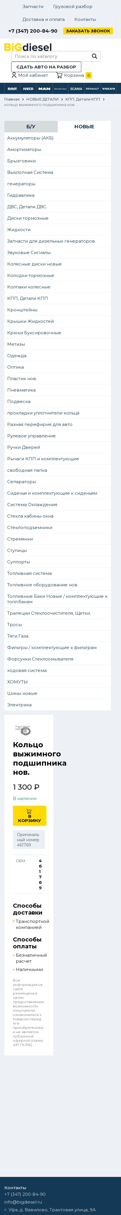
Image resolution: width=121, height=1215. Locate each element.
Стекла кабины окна (30, 516)
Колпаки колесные (29, 287)
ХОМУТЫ (17, 682)
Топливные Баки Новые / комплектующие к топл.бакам (57, 598)
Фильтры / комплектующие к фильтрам (52, 647)
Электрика (19, 704)
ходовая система (27, 670)
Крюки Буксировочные (34, 332)
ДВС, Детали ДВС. (27, 206)
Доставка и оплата (43, 19)
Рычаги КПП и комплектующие (43, 458)
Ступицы (17, 550)
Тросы (14, 624)
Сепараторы (21, 481)
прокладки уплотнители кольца (43, 413)
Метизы (16, 344)
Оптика (15, 367)
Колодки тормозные (30, 275)
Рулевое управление (31, 436)
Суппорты (18, 562)
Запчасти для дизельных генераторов (51, 241)
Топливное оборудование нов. (42, 584)
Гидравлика (20, 195)
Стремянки (20, 539)
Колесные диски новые (34, 264)
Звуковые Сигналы (29, 252)
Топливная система (29, 573)
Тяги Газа (17, 636)
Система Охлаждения (32, 504)
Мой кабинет (33, 75)
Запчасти (33, 6)
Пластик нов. (22, 378)
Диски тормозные (28, 218)
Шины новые (22, 693)
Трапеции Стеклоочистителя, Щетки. (49, 613)
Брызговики (21, 161)
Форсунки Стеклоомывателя (40, 659)
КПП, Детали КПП (27, 298)
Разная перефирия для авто (39, 424)
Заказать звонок (88, 31)
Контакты (85, 19)
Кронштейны (22, 309)
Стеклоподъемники (29, 527)
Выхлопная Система (30, 172)
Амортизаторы (24, 149)
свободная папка (27, 470)
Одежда (16, 355)
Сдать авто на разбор (46, 67)
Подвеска (18, 401)
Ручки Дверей (23, 447)
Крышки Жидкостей (30, 321)
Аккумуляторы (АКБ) (30, 138)
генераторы (21, 183)
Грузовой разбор (73, 6)
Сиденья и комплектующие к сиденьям (52, 493)
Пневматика (21, 390)
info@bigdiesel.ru (23, 1202)
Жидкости (18, 229)
